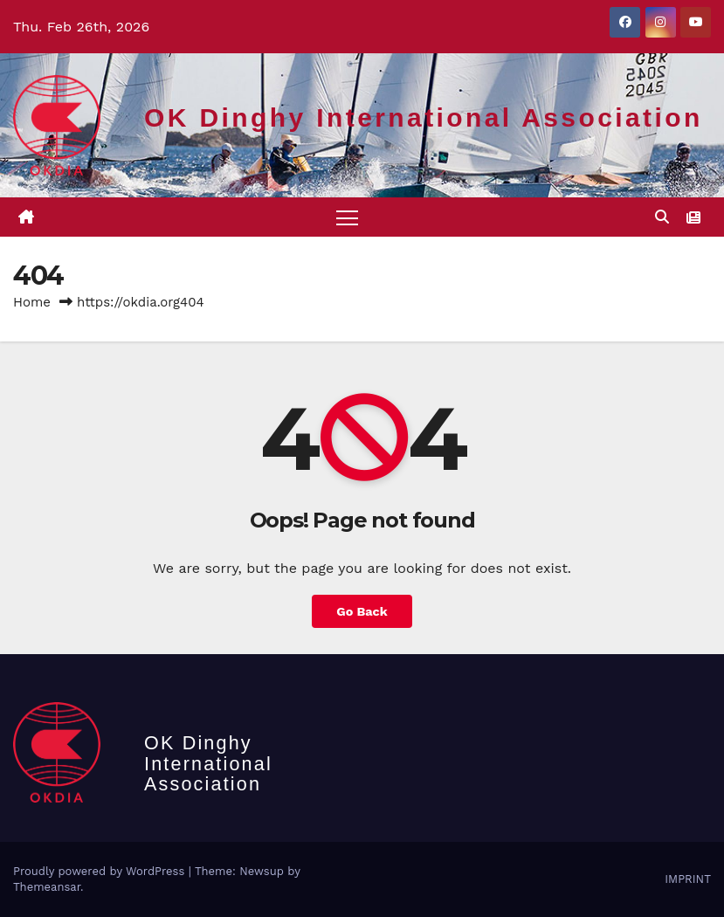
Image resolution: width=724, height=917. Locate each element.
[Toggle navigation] (347, 217)
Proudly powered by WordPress (101, 871)
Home (32, 302)
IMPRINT (688, 879)
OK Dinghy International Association (423, 117)
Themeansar (46, 886)
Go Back (361, 611)
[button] (662, 217)
